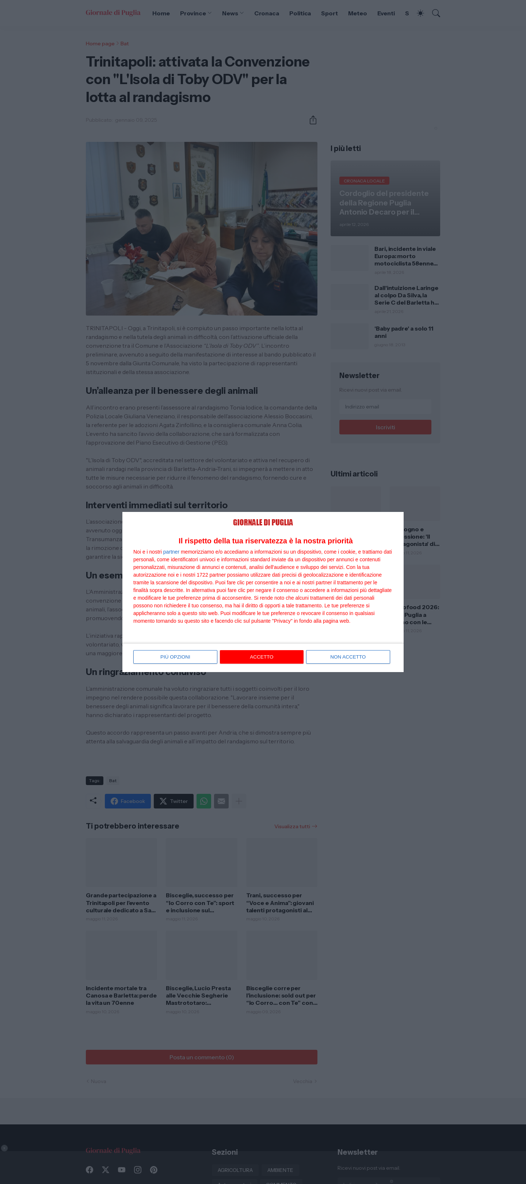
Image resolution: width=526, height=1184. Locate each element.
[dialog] (263, 592)
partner (171, 551)
